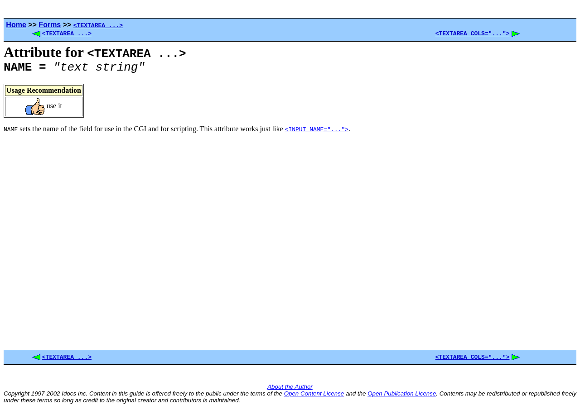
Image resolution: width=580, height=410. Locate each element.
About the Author (290, 389)
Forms (50, 25)
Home (16, 25)
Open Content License (314, 396)
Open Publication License (401, 396)
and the (355, 396)
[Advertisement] (505, 197)
